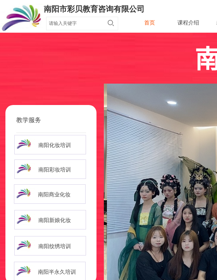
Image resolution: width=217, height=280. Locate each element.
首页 (149, 23)
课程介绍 (188, 23)
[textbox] (74, 23)
